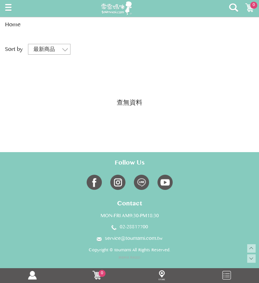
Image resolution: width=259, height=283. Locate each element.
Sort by (14, 49)
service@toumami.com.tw (134, 239)
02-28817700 (134, 227)
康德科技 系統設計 (129, 258)
